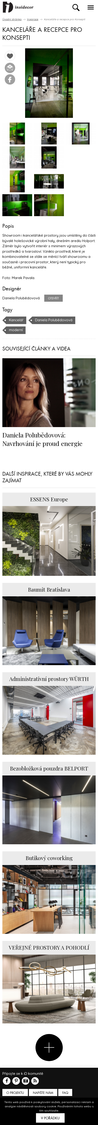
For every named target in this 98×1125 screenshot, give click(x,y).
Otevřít (53, 298)
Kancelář (16, 320)
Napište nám (43, 1093)
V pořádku (50, 1118)
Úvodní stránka (12, 19)
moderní (16, 330)
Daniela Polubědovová (53, 320)
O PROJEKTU (15, 1093)
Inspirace (32, 19)
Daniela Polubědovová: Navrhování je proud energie (42, 439)
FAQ (65, 1093)
